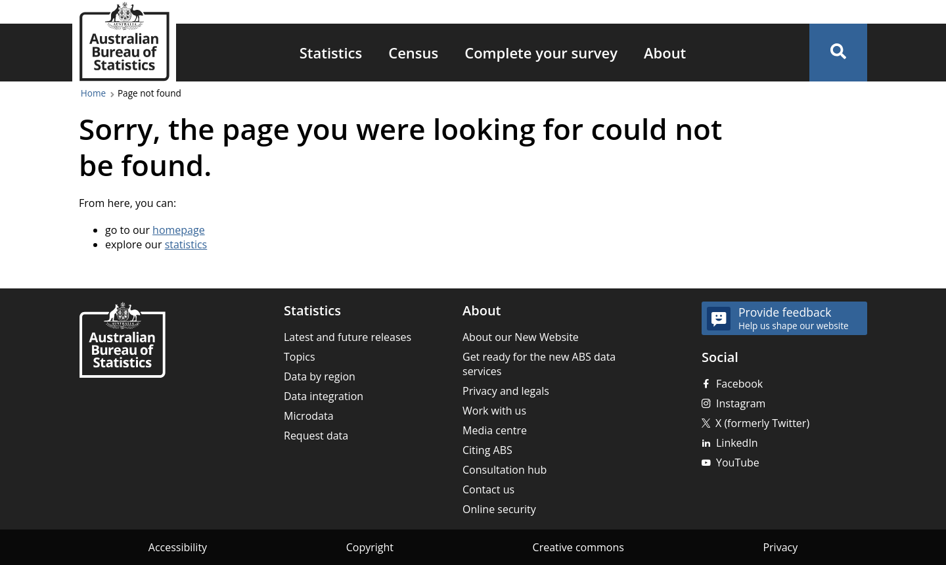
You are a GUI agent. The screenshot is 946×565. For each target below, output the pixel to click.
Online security (499, 509)
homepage (178, 230)
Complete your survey (541, 52)
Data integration (323, 396)
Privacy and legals (505, 391)
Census (413, 52)
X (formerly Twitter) (762, 423)
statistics (186, 244)
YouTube (737, 462)
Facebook (739, 383)
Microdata (309, 416)
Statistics (331, 52)
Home (93, 93)
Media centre (494, 430)
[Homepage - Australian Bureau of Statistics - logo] (124, 41)
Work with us (494, 410)
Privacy (780, 547)
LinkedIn (737, 443)
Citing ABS (487, 450)
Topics (299, 357)
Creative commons (578, 547)
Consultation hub (504, 470)
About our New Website (520, 337)
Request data (316, 435)
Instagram (740, 403)
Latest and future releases (347, 337)
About (665, 52)
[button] (838, 52)
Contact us (488, 489)
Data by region (319, 376)
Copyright (370, 547)
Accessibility (177, 547)
